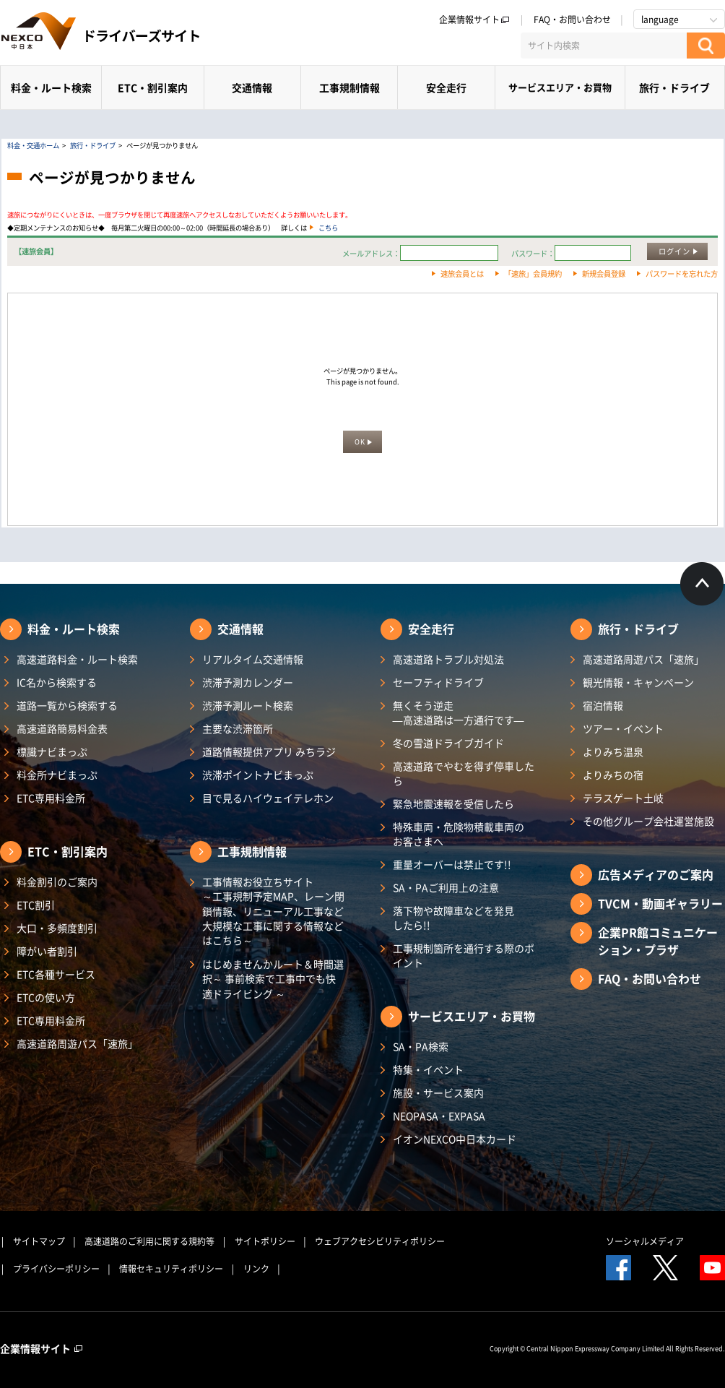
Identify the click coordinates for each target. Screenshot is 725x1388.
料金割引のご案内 (57, 881)
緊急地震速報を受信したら (453, 803)
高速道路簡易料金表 (62, 728)
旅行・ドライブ (674, 87)
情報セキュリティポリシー (171, 1268)
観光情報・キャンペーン (638, 682)
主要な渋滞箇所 (237, 728)
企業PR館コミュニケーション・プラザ (658, 940)
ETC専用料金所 (51, 797)
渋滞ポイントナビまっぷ (257, 774)
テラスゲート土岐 (623, 797)
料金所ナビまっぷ (57, 774)
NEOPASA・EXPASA (439, 1115)
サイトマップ (39, 1241)
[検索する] (706, 46)
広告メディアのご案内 (655, 874)
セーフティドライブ (438, 682)
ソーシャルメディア (645, 1241)
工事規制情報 (349, 87)
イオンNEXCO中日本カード (454, 1138)
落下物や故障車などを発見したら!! (453, 917)
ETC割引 (36, 904)
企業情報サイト (474, 19)
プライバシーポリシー (56, 1268)
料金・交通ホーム (33, 145)
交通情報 (252, 87)
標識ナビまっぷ (52, 751)
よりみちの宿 (613, 774)
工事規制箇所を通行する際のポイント (463, 955)
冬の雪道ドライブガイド (448, 743)
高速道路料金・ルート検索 (77, 659)
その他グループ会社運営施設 (648, 821)
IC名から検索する (57, 682)
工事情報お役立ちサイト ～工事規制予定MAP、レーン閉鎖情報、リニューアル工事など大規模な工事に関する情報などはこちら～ (273, 910)
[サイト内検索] (604, 46)
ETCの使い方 (46, 997)
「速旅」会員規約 (533, 273)
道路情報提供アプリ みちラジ (269, 751)
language (660, 19)
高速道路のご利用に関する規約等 (149, 1241)
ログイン (674, 251)
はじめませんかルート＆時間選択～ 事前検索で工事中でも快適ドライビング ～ (273, 979)
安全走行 (446, 87)
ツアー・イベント (623, 728)
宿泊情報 (603, 705)
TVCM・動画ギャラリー (660, 903)
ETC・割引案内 (153, 87)
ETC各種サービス (56, 974)
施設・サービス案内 (438, 1092)
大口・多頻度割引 (57, 928)
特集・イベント (428, 1069)
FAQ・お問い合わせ (572, 19)
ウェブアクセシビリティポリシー (380, 1241)
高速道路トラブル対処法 (448, 659)
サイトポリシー (265, 1241)
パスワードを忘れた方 (682, 273)
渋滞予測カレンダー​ (247, 682)
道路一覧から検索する (67, 705)
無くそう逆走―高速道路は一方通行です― (458, 712)
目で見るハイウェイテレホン (268, 797)
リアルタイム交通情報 (252, 659)
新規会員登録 (603, 273)
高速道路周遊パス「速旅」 (77, 1043)
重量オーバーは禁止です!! (452, 864)
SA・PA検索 (420, 1046)
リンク (256, 1268)
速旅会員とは (462, 273)
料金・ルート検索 (51, 87)
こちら (328, 228)
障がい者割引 (47, 951)
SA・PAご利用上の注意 (446, 887)
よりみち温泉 (613, 751)
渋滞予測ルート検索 (247, 705)
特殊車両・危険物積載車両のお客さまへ (458, 833)
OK (360, 441)
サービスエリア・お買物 (560, 87)
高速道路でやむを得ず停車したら (463, 773)
